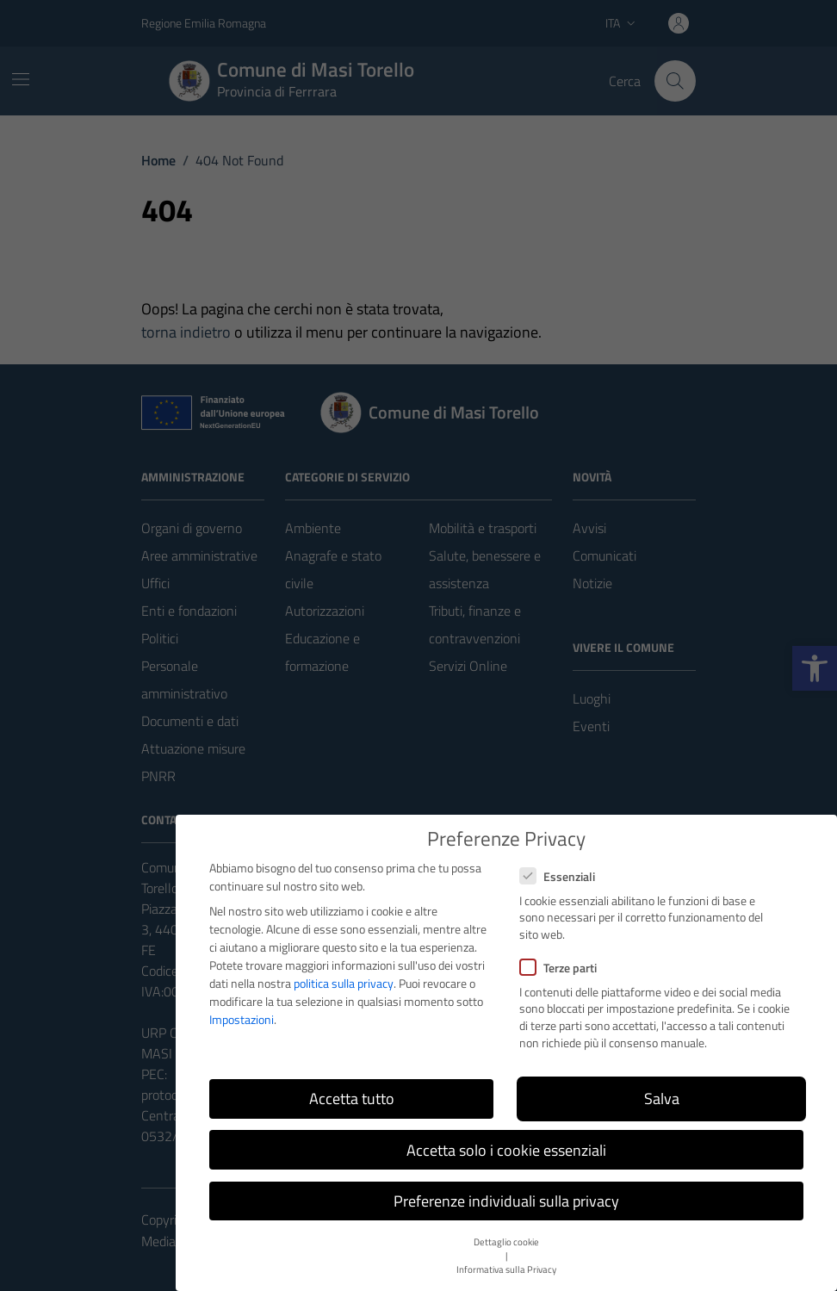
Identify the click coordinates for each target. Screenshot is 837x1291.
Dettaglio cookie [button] (506, 1242)
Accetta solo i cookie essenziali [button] (506, 1150)
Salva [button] (661, 1098)
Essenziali (557, 876)
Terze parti (558, 968)
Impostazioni (241, 1019)
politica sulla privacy (344, 983)
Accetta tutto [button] (351, 1098)
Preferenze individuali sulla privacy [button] (506, 1201)
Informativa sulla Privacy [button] (506, 1269)
